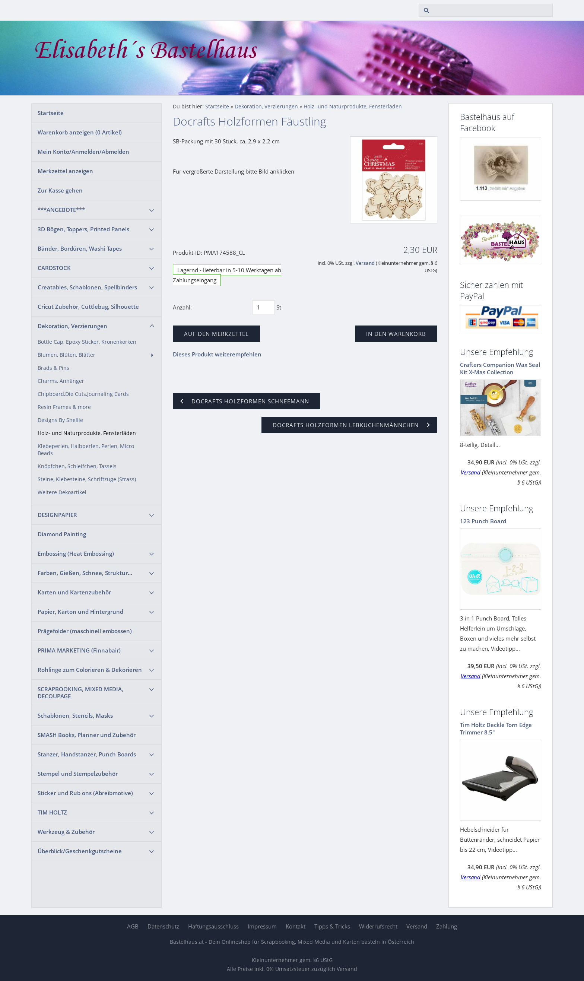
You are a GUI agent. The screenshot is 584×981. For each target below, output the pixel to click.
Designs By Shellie (60, 420)
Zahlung (446, 926)
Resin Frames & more (64, 407)
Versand (365, 263)
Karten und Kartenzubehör (74, 592)
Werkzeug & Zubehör (66, 831)
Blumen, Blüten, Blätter (66, 355)
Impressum (262, 926)
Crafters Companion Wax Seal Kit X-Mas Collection (500, 368)
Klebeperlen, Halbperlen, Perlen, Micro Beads (86, 450)
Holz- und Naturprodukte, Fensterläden (87, 433)
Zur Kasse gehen (60, 190)
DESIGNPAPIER (57, 514)
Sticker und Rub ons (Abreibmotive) (85, 793)
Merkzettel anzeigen (65, 171)
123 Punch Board (483, 521)
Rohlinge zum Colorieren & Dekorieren (90, 669)
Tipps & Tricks (332, 926)
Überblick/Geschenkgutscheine (80, 851)
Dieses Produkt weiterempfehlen (217, 354)
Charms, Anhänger (61, 381)
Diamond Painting (62, 534)
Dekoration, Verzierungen (72, 326)
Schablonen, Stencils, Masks (75, 715)
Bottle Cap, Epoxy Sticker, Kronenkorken (87, 342)
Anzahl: (182, 307)
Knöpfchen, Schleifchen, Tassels (77, 466)
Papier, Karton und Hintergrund (80, 611)
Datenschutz (163, 926)
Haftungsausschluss (213, 926)
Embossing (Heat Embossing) (76, 553)
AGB (133, 926)
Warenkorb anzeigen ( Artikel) (80, 132)
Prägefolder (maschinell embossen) (85, 631)
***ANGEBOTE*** (61, 209)
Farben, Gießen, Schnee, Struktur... (85, 573)
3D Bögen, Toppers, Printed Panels (83, 229)
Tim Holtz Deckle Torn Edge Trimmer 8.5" (496, 728)
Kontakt (295, 926)
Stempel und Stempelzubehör (78, 773)
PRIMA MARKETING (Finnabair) (79, 650)
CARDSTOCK (54, 268)
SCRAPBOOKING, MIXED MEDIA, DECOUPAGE (80, 692)
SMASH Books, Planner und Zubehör (87, 735)
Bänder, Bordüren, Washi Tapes (80, 248)
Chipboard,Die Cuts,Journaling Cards (83, 394)
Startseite (51, 113)
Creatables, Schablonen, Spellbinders (87, 287)
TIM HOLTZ (52, 812)
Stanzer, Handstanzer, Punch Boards (87, 754)
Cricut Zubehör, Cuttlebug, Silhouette (88, 306)
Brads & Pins (53, 368)
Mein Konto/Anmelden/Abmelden (83, 151)
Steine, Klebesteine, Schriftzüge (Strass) (87, 479)
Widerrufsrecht (378, 926)
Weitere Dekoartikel (62, 492)
